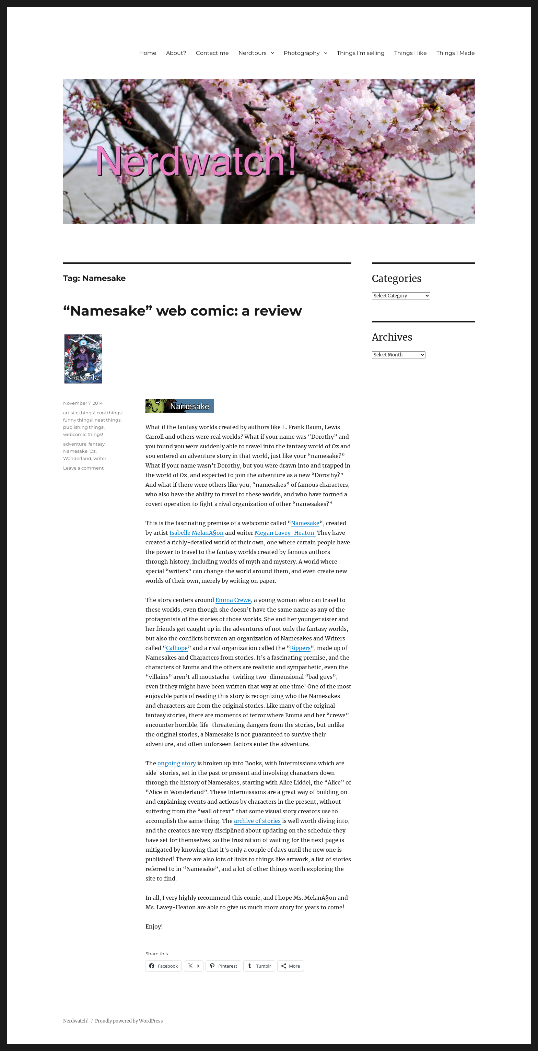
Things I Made (455, 53)
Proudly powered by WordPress (129, 1021)
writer (99, 458)
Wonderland (77, 458)
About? (176, 53)
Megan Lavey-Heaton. (285, 532)
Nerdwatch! (76, 1021)
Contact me (212, 53)
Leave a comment (83, 468)
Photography (302, 53)
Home (147, 53)
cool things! (109, 412)
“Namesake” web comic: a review (182, 310)
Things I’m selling (361, 53)
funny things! (78, 420)
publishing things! (83, 427)
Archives (392, 337)
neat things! (108, 420)
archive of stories (257, 820)
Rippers (300, 648)
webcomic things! (83, 434)
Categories (397, 278)
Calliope (177, 648)
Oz (93, 451)
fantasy (97, 444)
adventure (74, 444)
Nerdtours (252, 53)
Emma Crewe (233, 600)
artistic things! (79, 412)
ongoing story (176, 763)
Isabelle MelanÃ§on (196, 532)
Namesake (305, 523)
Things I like (410, 53)
